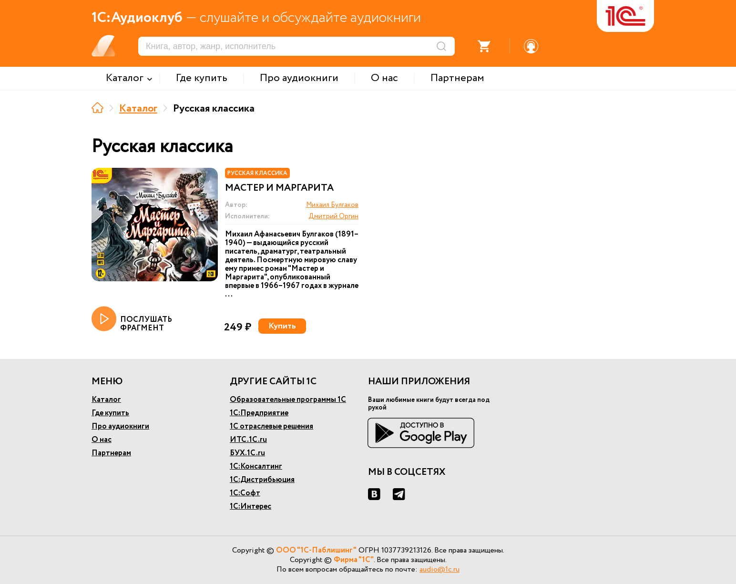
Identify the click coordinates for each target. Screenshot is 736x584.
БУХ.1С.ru (247, 453)
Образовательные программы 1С (288, 399)
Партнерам (111, 453)
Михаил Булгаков (332, 205)
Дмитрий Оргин (333, 216)
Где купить (110, 413)
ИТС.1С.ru (248, 439)
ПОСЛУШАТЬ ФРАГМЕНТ (132, 319)
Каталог (138, 108)
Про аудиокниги (120, 426)
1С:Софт (245, 493)
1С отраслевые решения (271, 426)
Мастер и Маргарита (279, 188)
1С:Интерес (250, 506)
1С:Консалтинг (256, 466)
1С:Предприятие (259, 413)
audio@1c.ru (439, 569)
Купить (282, 326)
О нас (102, 439)
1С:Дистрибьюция (262, 479)
